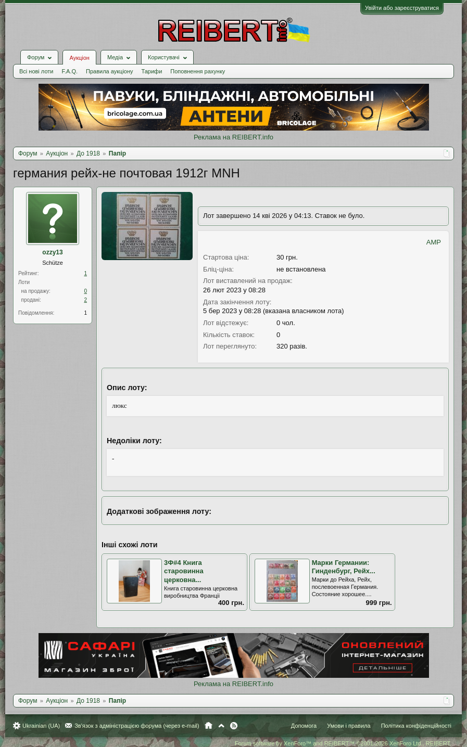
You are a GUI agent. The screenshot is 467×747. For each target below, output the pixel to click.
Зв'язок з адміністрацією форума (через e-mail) (136, 726)
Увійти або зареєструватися (402, 8)
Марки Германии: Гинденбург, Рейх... (343, 567)
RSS (233, 725)
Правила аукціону (109, 71)
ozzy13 (52, 252)
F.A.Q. (69, 71)
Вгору (221, 725)
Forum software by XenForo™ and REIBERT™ (343, 743)
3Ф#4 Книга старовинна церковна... (184, 571)
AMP (433, 242)
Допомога (304, 726)
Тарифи (152, 71)
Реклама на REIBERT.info (233, 137)
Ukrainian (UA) (41, 726)
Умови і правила (348, 726)
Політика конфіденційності (416, 726)
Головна (208, 725)
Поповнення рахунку (197, 71)
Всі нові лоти (36, 71)
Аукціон (79, 58)
